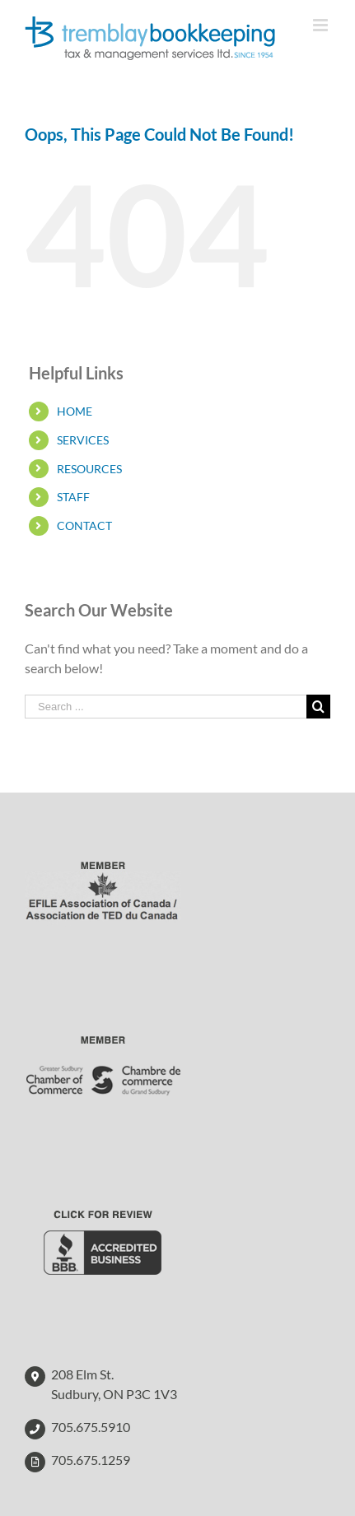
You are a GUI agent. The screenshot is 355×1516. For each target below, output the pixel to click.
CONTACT (84, 525)
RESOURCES (89, 469)
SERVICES (83, 440)
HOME (74, 411)
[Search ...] (165, 706)
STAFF (73, 497)
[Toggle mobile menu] (321, 25)
